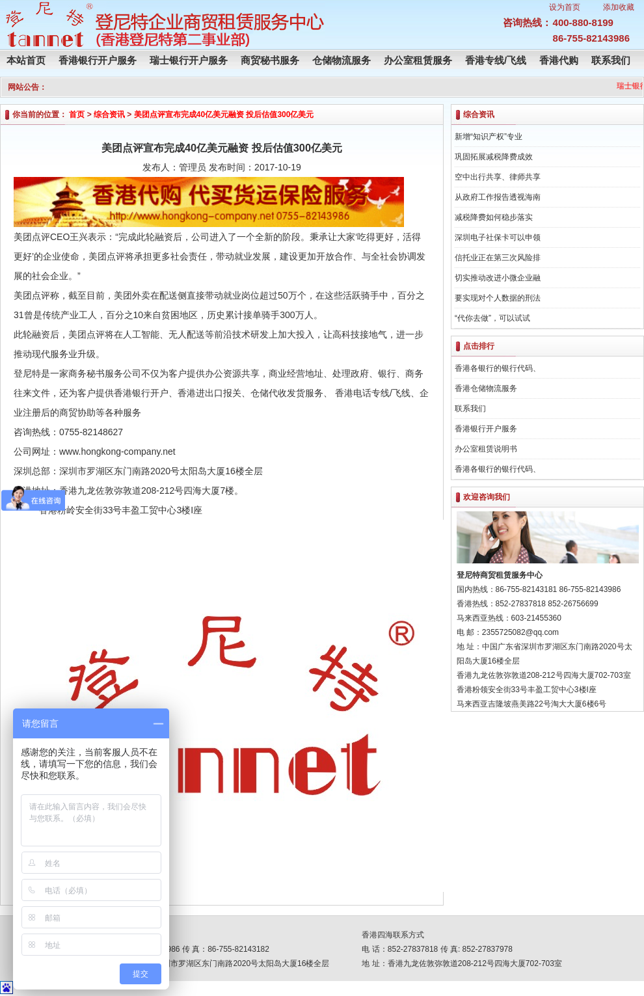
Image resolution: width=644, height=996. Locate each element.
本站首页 (26, 60)
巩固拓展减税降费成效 (494, 156)
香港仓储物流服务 (486, 388)
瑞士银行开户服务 (189, 60)
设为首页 (564, 7)
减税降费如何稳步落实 (494, 217)
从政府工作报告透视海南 (498, 197)
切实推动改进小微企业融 (498, 277)
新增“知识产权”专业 (488, 136)
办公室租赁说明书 (486, 448)
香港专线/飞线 (495, 60)
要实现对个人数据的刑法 (498, 298)
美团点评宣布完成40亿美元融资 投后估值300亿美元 (224, 114)
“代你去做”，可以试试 (492, 318)
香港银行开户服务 (98, 60)
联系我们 (610, 60)
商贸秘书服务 (270, 60)
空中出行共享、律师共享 (498, 177)
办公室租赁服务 (418, 60)
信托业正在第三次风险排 (498, 257)
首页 (77, 114)
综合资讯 (109, 114)
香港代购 (558, 60)
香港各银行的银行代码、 (498, 368)
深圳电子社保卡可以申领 (498, 237)
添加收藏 (618, 7)
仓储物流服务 (341, 60)
